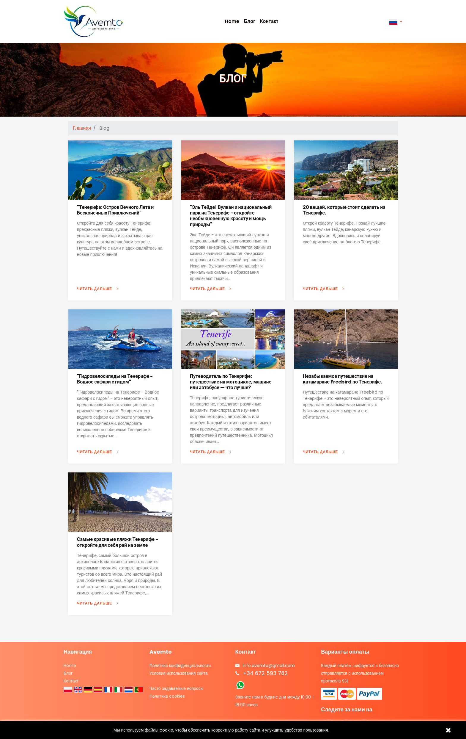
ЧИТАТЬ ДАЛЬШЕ (94, 288)
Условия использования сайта (178, 673)
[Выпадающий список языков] (395, 22)
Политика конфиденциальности (180, 665)
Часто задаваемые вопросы (176, 688)
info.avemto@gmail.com (269, 665)
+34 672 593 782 (265, 673)
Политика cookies (167, 696)
